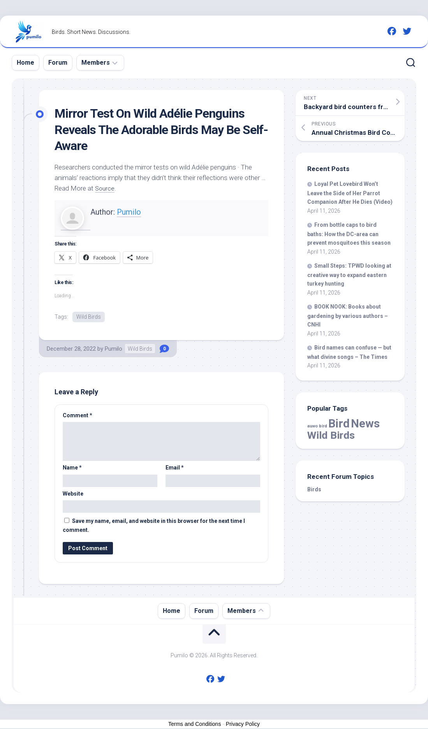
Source (105, 188)
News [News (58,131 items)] (365, 423)
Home (25, 62)
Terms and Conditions (194, 724)
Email (175, 468)
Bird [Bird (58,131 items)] (339, 423)
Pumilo (129, 212)
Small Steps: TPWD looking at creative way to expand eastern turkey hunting (349, 275)
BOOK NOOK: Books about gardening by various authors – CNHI (347, 316)
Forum (57, 62)
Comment (77, 416)
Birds (314, 489)
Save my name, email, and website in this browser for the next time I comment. (154, 526)
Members (95, 62)
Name (72, 468)
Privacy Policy (243, 724)
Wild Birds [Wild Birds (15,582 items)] (331, 435)
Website (73, 494)
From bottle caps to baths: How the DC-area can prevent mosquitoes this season (349, 234)
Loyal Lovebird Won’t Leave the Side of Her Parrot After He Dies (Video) (350, 193)
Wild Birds (88, 317)
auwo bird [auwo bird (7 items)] (317, 426)
